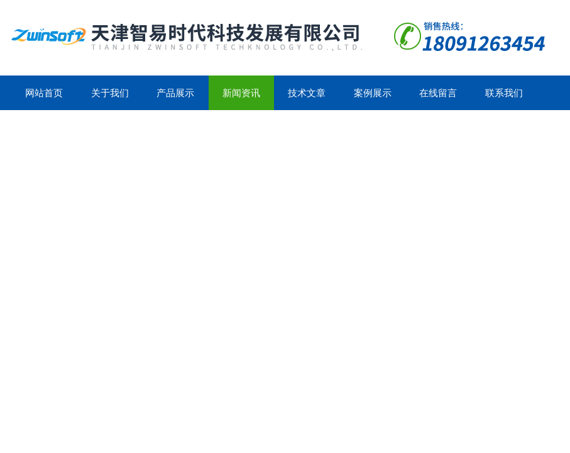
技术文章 (307, 92)
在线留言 (438, 92)
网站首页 (44, 92)
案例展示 (373, 92)
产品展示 (175, 92)
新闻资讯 (241, 92)
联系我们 (504, 92)
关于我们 (110, 92)
